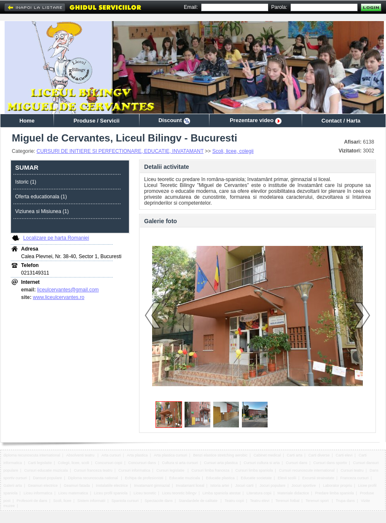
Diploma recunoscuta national (93, 478)
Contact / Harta (341, 120)
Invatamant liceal (190, 485)
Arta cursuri (111, 455)
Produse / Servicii (96, 120)
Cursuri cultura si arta (262, 463)
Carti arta (294, 455)
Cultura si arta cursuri (180, 463)
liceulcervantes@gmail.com (68, 290)
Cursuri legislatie (170, 470)
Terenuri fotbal (288, 501)
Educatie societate (256, 478)
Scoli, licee (62, 501)
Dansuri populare (47, 478)
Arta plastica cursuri (170, 455)
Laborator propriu (337, 485)
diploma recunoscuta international (31, 455)
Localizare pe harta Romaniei (56, 238)
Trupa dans (345, 501)
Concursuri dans (142, 463)
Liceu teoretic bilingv (179, 493)
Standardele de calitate (199, 501)
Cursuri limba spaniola (254, 470)
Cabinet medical (267, 455)
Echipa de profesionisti (144, 478)
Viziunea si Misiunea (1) (42, 211)
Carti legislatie (40, 463)
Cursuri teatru (352, 470)
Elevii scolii (287, 478)
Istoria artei (219, 485)
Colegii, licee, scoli (73, 463)
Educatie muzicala (184, 478)
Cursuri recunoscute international (307, 470)
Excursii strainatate (318, 478)
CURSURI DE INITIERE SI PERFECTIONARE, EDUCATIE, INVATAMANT (120, 151)
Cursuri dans (296, 463)
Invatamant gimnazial (152, 485)
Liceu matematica (73, 493)
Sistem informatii (92, 501)
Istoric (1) (25, 182)
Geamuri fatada (77, 485)
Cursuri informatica (134, 470)
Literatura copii (259, 493)
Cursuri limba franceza (210, 470)
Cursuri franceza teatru (93, 470)
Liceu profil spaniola (111, 493)
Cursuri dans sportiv (330, 463)
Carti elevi (344, 455)
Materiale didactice (293, 493)
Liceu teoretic (145, 493)
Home (27, 120)
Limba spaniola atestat (222, 493)
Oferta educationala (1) (41, 197)
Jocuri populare (273, 485)
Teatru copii (234, 501)
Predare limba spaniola (334, 493)
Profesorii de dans (31, 501)
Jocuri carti (244, 485)
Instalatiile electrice (112, 485)
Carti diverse (319, 455)
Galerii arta (12, 485)
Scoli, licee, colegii (233, 151)
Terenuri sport (318, 501)
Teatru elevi (259, 501)
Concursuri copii (109, 463)
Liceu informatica (38, 493)
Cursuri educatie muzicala (46, 470)
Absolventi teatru (81, 455)
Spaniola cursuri (125, 501)
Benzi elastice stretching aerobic (220, 455)
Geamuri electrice (43, 485)
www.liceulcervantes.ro (58, 297)
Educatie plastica (220, 478)
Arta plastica (137, 455)
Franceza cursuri (354, 478)
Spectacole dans (159, 501)
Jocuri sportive (304, 485)
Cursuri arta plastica (221, 463)
